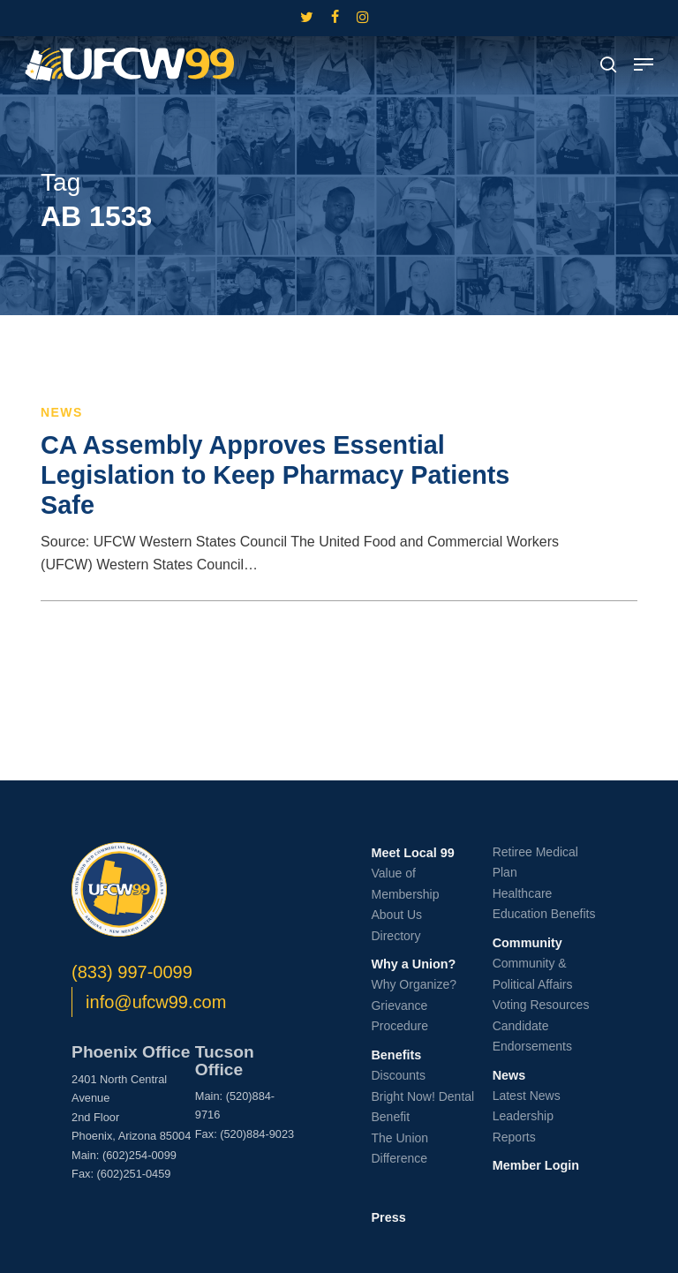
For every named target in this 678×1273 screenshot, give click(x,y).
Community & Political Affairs (533, 973)
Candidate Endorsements (532, 1036)
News (62, 412)
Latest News (527, 1095)
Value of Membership (405, 883)
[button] (643, 64)
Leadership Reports (523, 1126)
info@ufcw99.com (156, 1002)
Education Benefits (544, 914)
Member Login (536, 1165)
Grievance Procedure (399, 1016)
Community (527, 943)
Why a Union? (413, 964)
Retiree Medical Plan (535, 862)
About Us (396, 915)
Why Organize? (413, 984)
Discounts (398, 1075)
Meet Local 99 (412, 853)
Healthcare (523, 893)
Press (388, 1217)
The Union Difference (399, 1148)
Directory (395, 936)
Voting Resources (541, 1005)
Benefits (396, 1055)
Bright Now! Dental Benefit (422, 1107)
